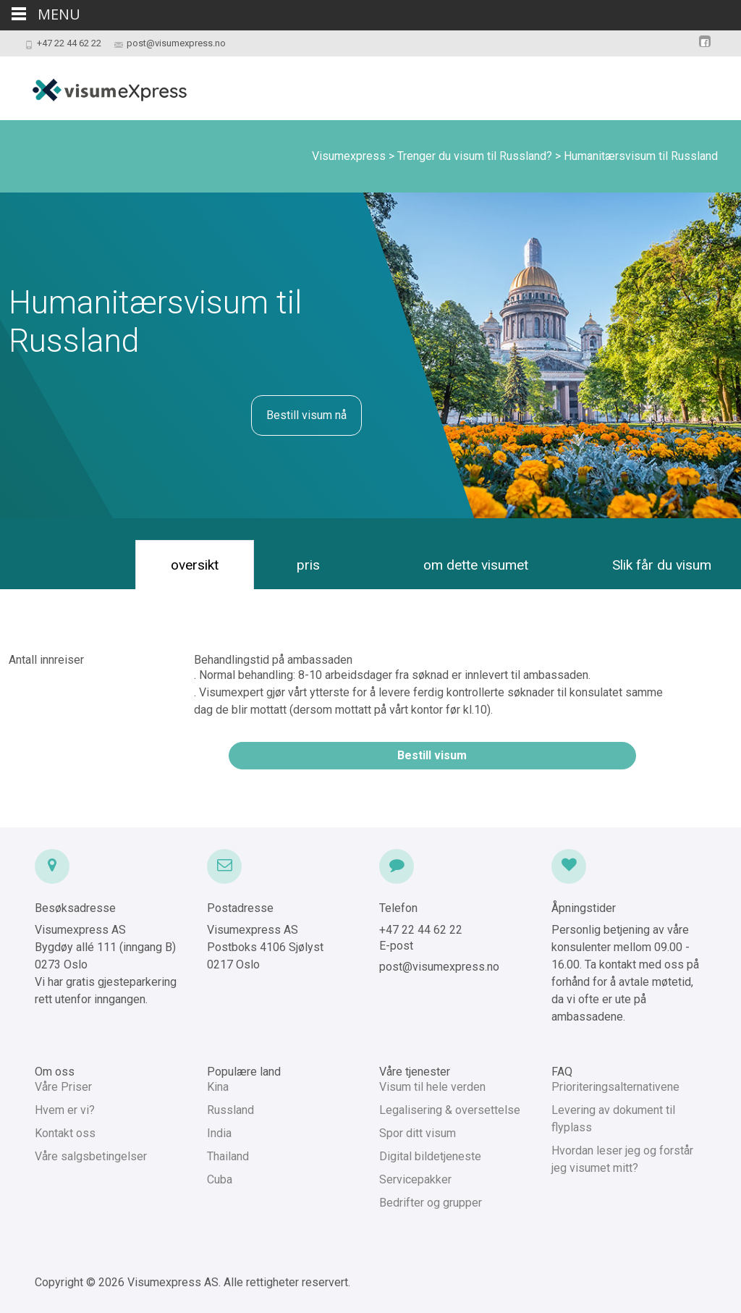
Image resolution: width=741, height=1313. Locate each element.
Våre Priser (63, 1087)
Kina (218, 1087)
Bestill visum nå (306, 415)
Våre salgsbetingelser (91, 1156)
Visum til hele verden (432, 1087)
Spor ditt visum (417, 1133)
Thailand (228, 1156)
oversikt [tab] (195, 565)
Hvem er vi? (65, 1110)
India (219, 1133)
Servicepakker (415, 1179)
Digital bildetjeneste (430, 1156)
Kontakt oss (65, 1133)
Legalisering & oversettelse (449, 1110)
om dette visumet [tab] (475, 565)
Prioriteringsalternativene (615, 1087)
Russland (230, 1110)
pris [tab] (308, 565)
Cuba (219, 1179)
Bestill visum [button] (432, 755)
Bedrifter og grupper (430, 1202)
